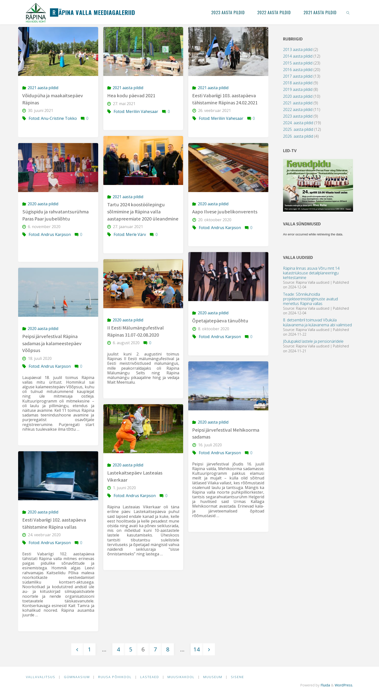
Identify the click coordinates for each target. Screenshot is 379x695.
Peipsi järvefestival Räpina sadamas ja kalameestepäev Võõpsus (52, 343)
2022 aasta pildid (297, 109)
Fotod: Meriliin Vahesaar (136, 111)
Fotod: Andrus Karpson (50, 234)
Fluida (325, 685)
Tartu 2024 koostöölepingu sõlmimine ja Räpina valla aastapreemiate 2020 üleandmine (142, 211)
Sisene (237, 677)
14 (196, 649)
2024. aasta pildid (298, 122)
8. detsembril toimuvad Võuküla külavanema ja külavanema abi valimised (317, 322)
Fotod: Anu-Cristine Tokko (53, 118)
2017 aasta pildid (297, 76)
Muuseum (212, 677)
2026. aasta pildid (298, 136)
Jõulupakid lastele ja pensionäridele (313, 341)
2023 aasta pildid (297, 116)
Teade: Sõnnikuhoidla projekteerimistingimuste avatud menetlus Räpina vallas (310, 299)
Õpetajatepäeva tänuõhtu (220, 320)
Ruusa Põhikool (115, 677)
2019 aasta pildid (297, 89)
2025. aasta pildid (298, 129)
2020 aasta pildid (43, 204)
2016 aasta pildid (297, 69)
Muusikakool (181, 677)
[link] (348, 12)
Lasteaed (149, 677)
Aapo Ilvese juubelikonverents (224, 211)
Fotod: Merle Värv (130, 234)
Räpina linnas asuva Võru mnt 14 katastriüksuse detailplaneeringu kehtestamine (311, 273)
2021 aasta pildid (43, 87)
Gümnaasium (77, 677)
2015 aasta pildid (297, 63)
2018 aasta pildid (297, 82)
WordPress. (344, 685)
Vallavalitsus (40, 677)
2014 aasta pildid (297, 56)
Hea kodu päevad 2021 (131, 95)
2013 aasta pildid (297, 49)
